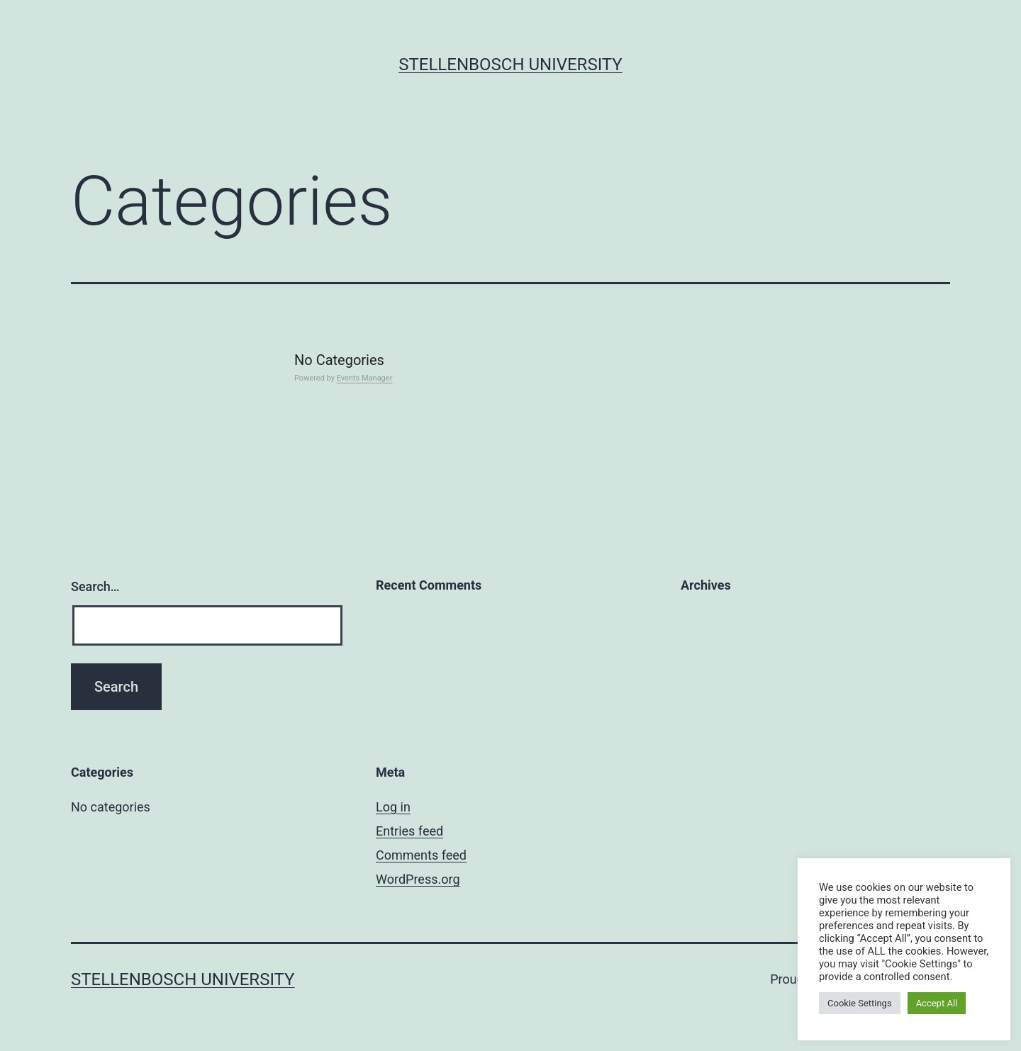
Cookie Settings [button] (859, 1003)
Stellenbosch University (510, 64)
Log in (393, 806)
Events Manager (365, 378)
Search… (95, 586)
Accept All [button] (937, 1003)
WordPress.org (418, 879)
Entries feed (409, 831)
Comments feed (421, 855)
